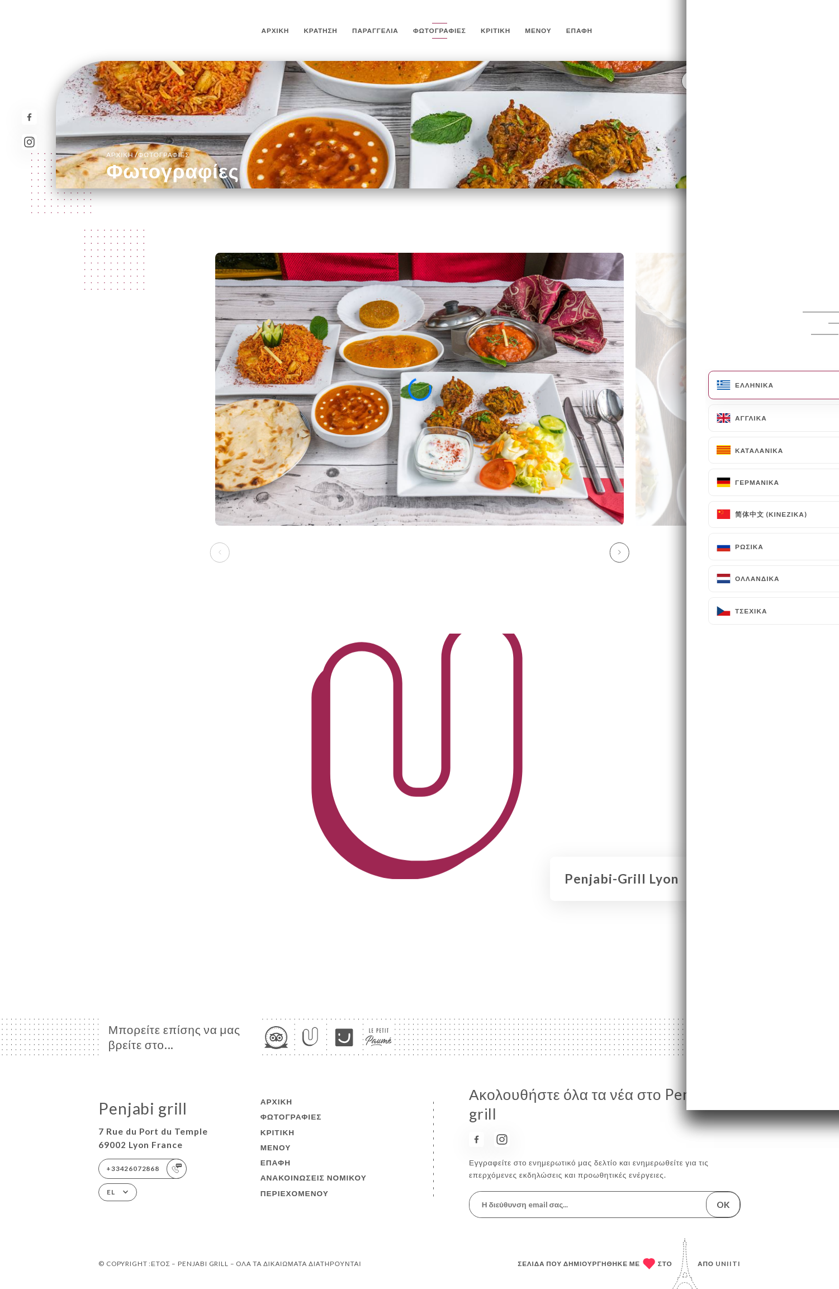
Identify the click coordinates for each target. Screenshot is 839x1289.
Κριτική (495, 30)
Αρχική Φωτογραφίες (147, 154)
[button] (619, 552)
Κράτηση (321, 30)
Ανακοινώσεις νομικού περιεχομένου (313, 1185)
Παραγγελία (375, 30)
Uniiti (728, 1263)
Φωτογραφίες (439, 30)
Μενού (538, 30)
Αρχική (276, 30)
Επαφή (579, 30)
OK (723, 1205)
